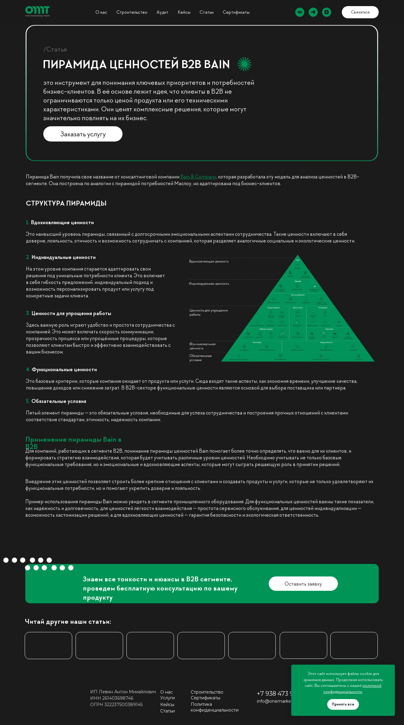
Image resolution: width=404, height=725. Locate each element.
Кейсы (167, 704)
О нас (101, 12)
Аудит (162, 12)
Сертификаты (236, 12)
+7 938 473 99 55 (281, 693)
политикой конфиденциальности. (353, 688)
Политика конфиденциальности (215, 707)
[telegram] (313, 12)
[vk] (299, 12)
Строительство (131, 12)
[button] (360, 12)
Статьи (207, 12)
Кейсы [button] (184, 12)
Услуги (167, 698)
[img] (99, 645)
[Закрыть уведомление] (390, 669)
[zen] (326, 12)
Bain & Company (198, 176)
